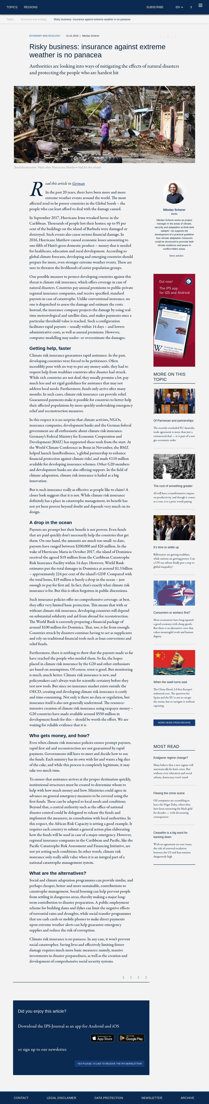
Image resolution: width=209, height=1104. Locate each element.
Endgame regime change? (170, 757)
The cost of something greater (173, 486)
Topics (12, 7)
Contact (21, 1098)
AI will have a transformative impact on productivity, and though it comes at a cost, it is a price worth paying (174, 497)
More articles (176, 255)
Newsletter (151, 1098)
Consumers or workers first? (171, 612)
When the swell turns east (170, 682)
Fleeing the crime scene (169, 793)
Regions (31, 7)
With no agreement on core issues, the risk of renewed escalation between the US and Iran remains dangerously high (172, 850)
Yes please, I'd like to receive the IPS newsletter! (109, 1063)
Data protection (109, 1098)
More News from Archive (174, 722)
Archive (187, 1098)
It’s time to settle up (166, 547)
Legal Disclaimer (61, 1098)
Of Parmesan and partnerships (173, 420)
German (78, 183)
